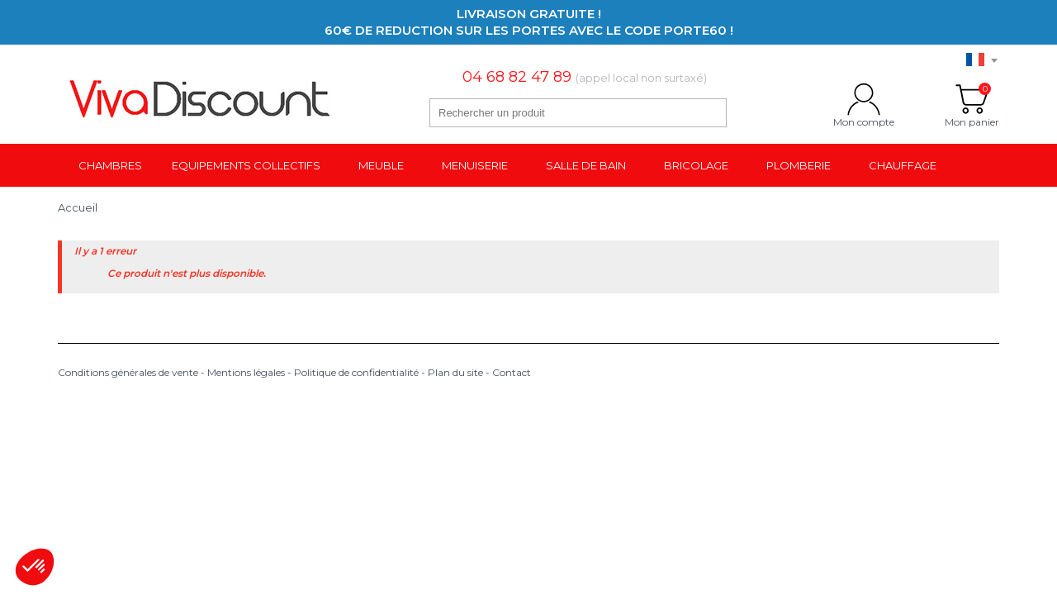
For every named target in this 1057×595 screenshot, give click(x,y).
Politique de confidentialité (356, 372)
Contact (511, 372)
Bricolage (696, 165)
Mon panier (972, 99)
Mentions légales (246, 372)
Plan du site (455, 372)
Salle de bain (586, 165)
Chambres (110, 165)
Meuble (381, 165)
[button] (35, 567)
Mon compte (863, 99)
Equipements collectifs (246, 165)
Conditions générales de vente (128, 372)
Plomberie (798, 165)
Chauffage (902, 165)
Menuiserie (475, 165)
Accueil (77, 207)
